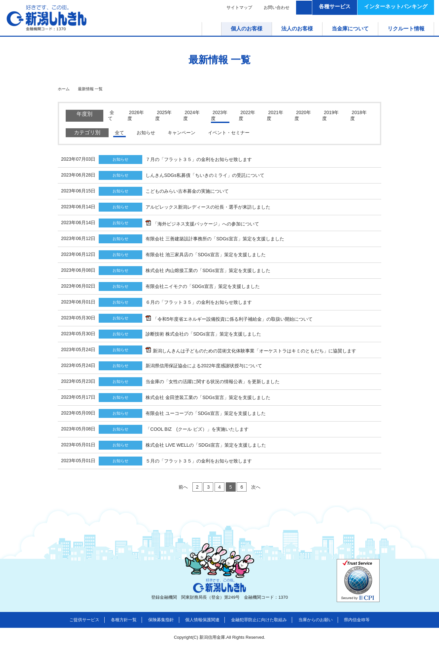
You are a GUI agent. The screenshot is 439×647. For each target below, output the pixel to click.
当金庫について (350, 28)
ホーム (64, 89)
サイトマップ (239, 7)
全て (119, 132)
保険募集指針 (161, 619)
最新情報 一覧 (90, 89)
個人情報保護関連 (202, 619)
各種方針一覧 (124, 619)
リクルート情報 (406, 28)
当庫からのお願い (315, 619)
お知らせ (146, 132)
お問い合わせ (276, 7)
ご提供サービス (84, 619)
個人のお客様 (246, 28)
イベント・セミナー (229, 132)
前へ (183, 487)
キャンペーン (181, 132)
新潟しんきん (46, 18)
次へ (255, 487)
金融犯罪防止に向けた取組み (259, 619)
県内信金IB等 (356, 619)
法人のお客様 (297, 28)
